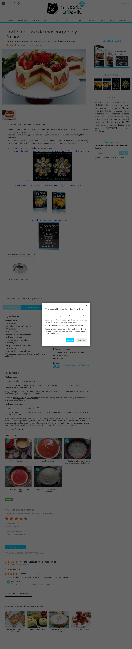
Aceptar (70, 340)
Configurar (82, 340)
